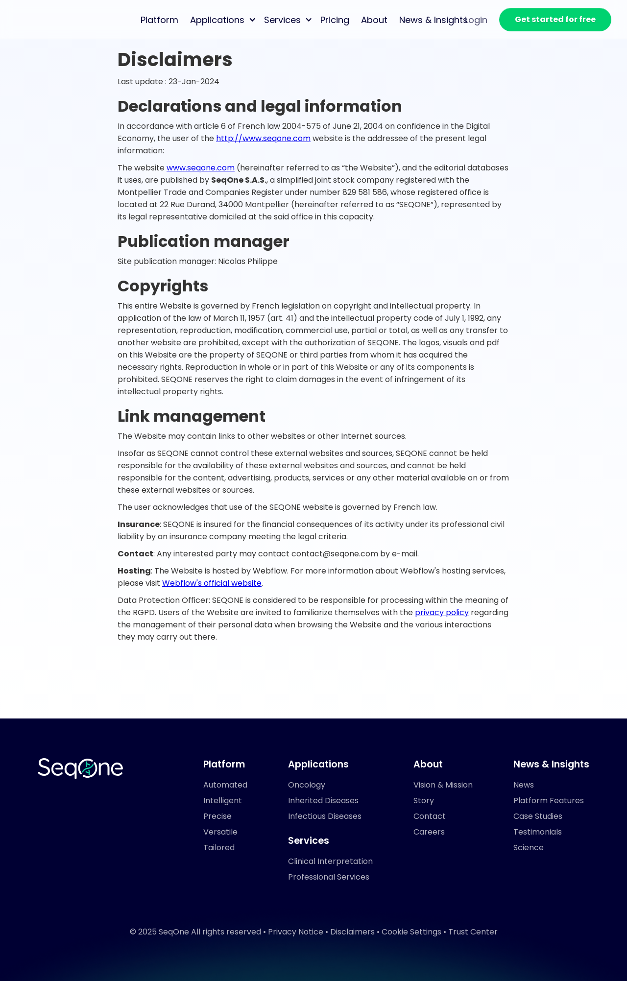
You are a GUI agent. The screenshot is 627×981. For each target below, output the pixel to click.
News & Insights (433, 20)
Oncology (306, 784)
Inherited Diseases (323, 800)
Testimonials (537, 831)
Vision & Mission (443, 784)
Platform (159, 20)
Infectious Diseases (325, 816)
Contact (429, 816)
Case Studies (537, 816)
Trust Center (473, 931)
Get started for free (555, 19)
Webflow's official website (212, 583)
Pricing (334, 20)
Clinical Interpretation (330, 861)
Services (282, 20)
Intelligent (222, 800)
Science (528, 847)
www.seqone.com (201, 167)
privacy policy (442, 612)
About (374, 20)
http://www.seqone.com (263, 138)
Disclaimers (352, 931)
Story (423, 800)
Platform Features (548, 800)
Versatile (220, 831)
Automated (225, 784)
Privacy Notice (295, 931)
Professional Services (328, 877)
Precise (217, 816)
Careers (429, 831)
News (523, 784)
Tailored (219, 847)
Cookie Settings (411, 931)
